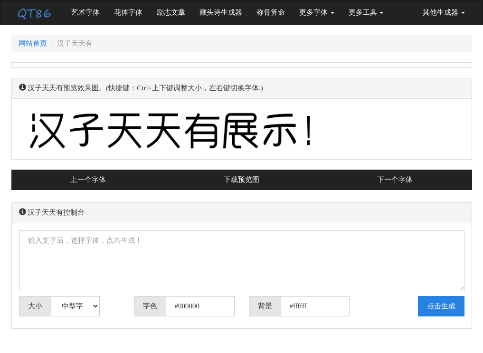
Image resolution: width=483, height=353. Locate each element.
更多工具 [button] (366, 12)
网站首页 (33, 43)
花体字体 (128, 12)
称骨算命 (270, 12)
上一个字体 (88, 179)
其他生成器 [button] (444, 12)
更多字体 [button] (316, 12)
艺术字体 (89, 11)
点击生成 (441, 306)
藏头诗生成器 (220, 12)
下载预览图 (241, 179)
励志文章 (171, 12)
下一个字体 (395, 179)
